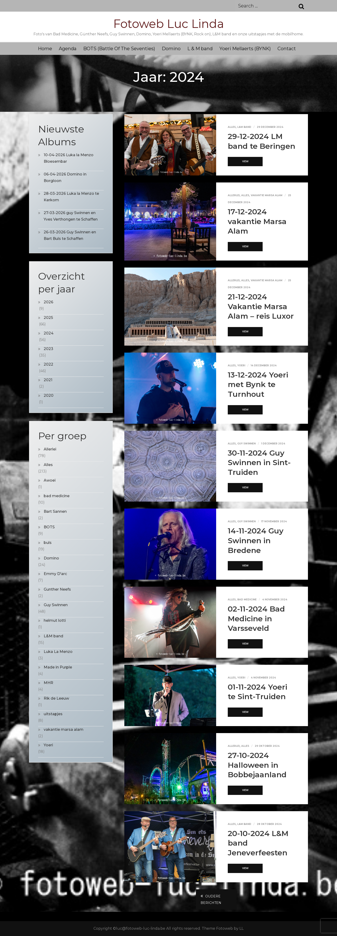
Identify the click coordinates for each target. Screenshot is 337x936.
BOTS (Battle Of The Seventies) (119, 48)
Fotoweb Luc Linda (168, 24)
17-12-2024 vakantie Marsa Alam (257, 221)
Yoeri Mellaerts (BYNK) (245, 48)
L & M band (200, 48)
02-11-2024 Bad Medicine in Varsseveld (256, 618)
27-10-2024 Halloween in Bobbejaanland (257, 765)
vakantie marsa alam (266, 195)
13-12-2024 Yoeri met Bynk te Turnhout (258, 384)
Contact (287, 48)
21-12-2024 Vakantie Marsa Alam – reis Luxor (261, 306)
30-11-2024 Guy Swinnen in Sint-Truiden (259, 462)
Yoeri (241, 365)
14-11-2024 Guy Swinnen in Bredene (256, 540)
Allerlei (234, 195)
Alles (232, 127)
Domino (171, 48)
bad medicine (247, 599)
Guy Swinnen (246, 443)
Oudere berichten (211, 899)
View (245, 161)
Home (45, 48)
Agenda (67, 48)
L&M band (244, 127)
